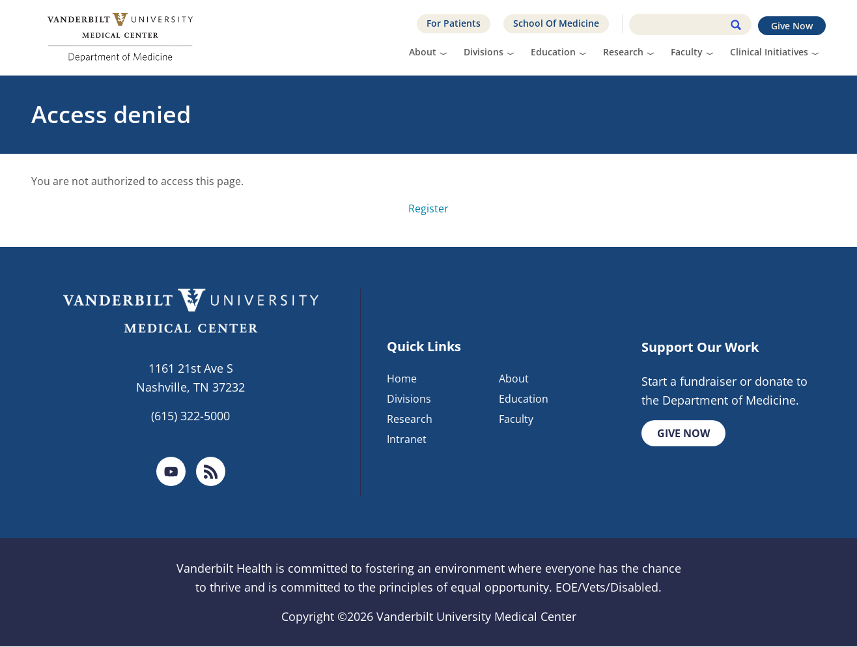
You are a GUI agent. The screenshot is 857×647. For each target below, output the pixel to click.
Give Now (792, 26)
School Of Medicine (556, 23)
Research (623, 52)
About (422, 52)
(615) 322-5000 (190, 416)
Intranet (407, 439)
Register (428, 208)
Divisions (483, 52)
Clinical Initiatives (769, 52)
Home (402, 378)
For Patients (454, 23)
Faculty (687, 52)
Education (553, 52)
